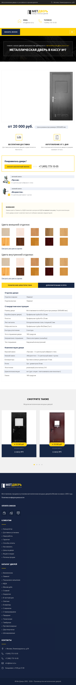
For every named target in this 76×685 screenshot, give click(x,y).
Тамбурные (7, 622)
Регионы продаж (9, 557)
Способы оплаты (9, 543)
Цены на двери (8, 550)
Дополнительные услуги (56, 285)
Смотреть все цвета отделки (12, 248)
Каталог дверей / (19, 46)
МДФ (5, 583)
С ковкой (6, 590)
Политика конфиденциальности (13, 497)
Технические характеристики (20, 285)
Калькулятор (7, 529)
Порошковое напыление (11, 580)
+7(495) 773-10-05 (50, 22)
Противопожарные (10, 626)
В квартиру (7, 605)
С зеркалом (7, 608)
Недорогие (7, 594)
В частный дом (8, 598)
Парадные (6, 615)
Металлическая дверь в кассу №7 (58, 46)
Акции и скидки (8, 554)
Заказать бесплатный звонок (18, 167)
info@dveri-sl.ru (28, 22)
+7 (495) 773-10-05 (48, 166)
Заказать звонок (10, 32)
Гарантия (6, 539)
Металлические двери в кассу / (36, 46)
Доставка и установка (11, 532)
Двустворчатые (8, 629)
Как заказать (7, 547)
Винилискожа (8, 573)
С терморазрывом (9, 612)
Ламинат (6, 576)
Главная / (10, 46)
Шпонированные (9, 633)
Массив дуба (7, 587)
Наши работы (8, 536)
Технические (7, 619)
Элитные (6, 601)
